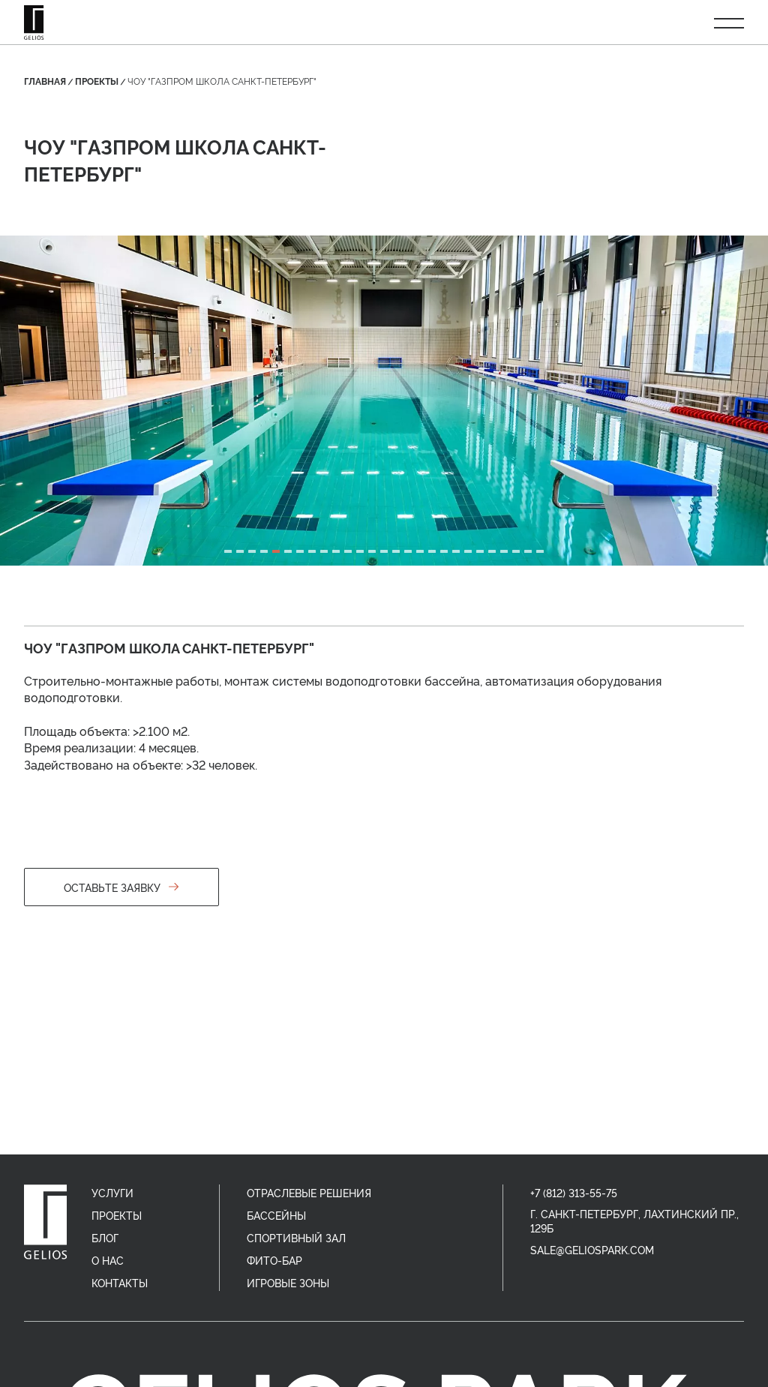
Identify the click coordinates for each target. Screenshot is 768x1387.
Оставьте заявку (121, 887)
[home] (45, 1221)
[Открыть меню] (729, 23)
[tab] (228, 551)
